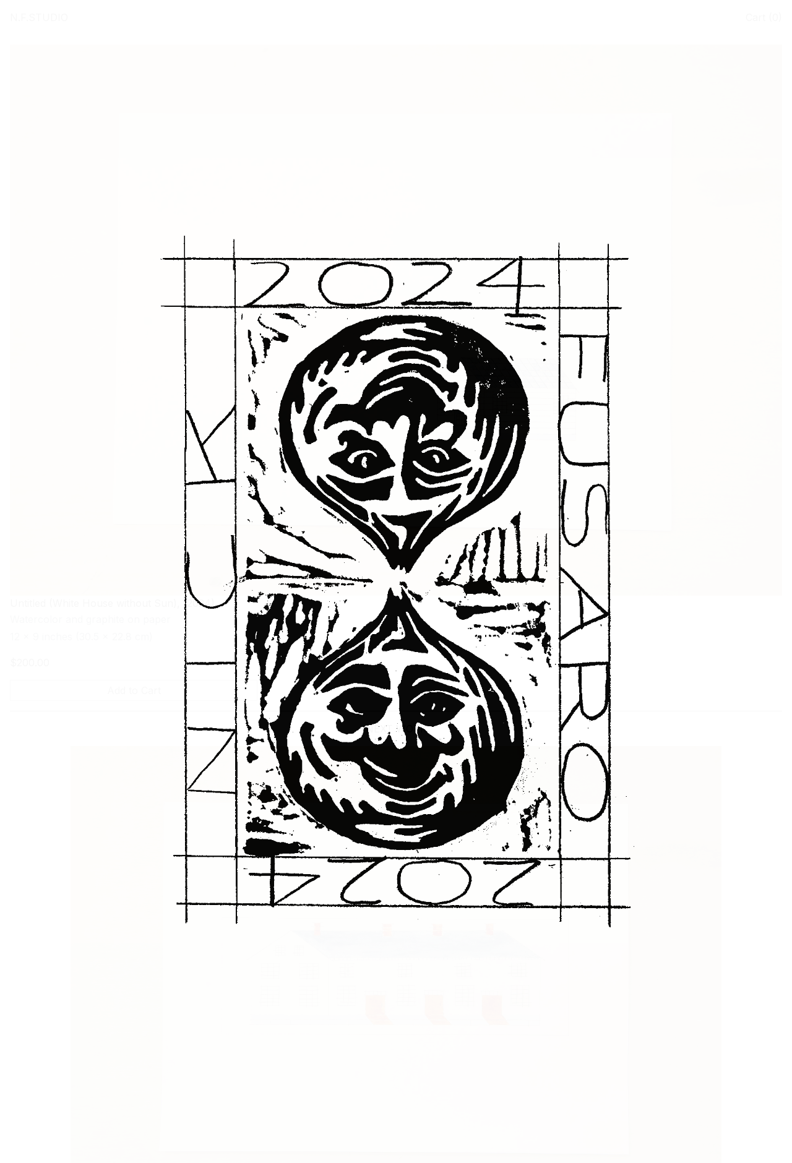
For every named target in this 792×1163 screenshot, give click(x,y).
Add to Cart (134, 690)
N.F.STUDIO (39, 17)
